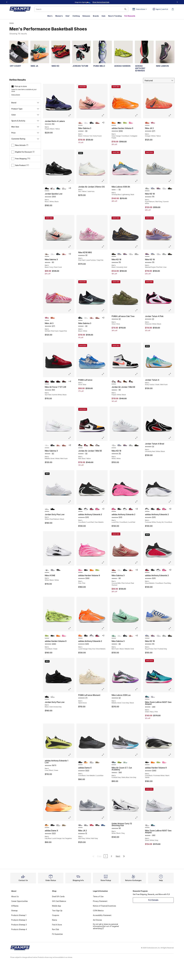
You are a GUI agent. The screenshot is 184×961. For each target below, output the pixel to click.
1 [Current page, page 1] (105, 856)
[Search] (81, 9)
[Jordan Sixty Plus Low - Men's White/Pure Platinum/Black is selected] (47, 509)
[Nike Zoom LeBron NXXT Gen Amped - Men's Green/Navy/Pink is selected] (147, 696)
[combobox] (81, 9)
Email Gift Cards (58, 896)
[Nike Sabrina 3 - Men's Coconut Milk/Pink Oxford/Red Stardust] (97, 122)
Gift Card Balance (59, 901)
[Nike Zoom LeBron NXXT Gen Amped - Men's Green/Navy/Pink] (153, 825)
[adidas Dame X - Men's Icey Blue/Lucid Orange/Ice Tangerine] (86, 762)
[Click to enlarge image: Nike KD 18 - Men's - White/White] (138, 437)
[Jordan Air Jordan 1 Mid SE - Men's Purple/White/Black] (97, 445)
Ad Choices (97, 920)
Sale (103, 16)
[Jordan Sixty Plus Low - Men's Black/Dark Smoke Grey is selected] (47, 696)
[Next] (177, 2)
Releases (86, 16)
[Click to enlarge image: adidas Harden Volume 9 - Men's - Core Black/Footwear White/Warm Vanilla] (171, 754)
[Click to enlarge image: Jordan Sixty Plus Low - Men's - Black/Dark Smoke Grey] (71, 689)
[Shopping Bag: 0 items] (173, 9)
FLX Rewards (129, 16)
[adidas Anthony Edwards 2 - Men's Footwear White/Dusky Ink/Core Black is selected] (147, 509)
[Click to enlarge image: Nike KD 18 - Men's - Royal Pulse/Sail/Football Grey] (171, 628)
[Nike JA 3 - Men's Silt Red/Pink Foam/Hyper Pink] (153, 122)
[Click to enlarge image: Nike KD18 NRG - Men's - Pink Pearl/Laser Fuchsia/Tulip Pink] (104, 246)
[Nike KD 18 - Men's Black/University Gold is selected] (114, 254)
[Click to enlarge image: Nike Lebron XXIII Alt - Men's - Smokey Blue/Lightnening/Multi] (138, 180)
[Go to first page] (93, 856)
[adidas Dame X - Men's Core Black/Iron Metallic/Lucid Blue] (52, 825)
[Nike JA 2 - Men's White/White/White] (86, 825)
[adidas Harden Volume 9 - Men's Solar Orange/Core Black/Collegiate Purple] (92, 570)
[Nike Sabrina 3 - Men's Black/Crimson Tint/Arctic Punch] (64, 254)
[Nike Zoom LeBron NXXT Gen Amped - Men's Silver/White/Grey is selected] (147, 825)
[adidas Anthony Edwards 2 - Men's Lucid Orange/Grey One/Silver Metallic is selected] (80, 635)
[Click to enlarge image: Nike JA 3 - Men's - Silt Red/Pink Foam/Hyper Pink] (71, 310)
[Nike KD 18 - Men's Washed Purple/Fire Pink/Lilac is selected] (147, 254)
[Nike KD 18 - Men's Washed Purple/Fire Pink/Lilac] (158, 188)
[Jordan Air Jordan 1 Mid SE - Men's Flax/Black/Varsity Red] (125, 381)
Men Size (25, 127)
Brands (96, 16)
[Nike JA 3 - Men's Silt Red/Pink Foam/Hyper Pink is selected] (47, 317)
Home (11, 23)
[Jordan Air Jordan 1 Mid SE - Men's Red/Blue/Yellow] (131, 381)
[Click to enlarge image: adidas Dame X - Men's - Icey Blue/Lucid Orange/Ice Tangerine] (71, 817)
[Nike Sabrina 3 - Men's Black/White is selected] (80, 317)
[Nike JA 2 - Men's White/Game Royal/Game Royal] (103, 825)
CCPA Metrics (98, 911)
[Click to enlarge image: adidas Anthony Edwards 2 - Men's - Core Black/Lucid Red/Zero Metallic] (104, 501)
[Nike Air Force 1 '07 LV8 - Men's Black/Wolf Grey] (52, 381)
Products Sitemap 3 (19, 925)
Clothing (76, 16)
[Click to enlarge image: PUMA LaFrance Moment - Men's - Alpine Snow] (104, 689)
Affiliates (14, 906)
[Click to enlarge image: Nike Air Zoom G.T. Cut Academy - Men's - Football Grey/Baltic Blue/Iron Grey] (138, 754)
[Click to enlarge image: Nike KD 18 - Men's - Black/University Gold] (138, 246)
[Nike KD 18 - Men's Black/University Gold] (170, 188)
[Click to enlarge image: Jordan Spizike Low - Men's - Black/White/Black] (71, 180)
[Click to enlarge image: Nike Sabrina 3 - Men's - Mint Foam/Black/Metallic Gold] (138, 628)
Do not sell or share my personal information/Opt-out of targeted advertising (106, 926)
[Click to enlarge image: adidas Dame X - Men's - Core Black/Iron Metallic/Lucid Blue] (104, 754)
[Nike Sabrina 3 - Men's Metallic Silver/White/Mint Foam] (86, 122)
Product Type (25, 109)
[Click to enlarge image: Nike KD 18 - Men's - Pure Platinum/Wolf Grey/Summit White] (171, 180)
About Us (15, 896)
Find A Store (57, 925)
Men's (49, 16)
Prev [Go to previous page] (99, 856)
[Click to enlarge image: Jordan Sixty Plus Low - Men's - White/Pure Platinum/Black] (71, 501)
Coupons (55, 915)
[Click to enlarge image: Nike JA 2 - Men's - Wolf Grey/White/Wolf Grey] (104, 817)
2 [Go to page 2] (111, 856)
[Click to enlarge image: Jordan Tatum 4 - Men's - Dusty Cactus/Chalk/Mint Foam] (171, 374)
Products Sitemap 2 (19, 920)
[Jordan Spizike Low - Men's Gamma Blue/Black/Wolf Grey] (58, 188)
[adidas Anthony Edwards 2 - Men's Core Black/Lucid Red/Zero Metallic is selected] (80, 509)
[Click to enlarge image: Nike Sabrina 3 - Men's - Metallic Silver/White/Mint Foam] (71, 437)
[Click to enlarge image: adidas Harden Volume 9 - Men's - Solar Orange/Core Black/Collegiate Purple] (138, 115)
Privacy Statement (100, 901)
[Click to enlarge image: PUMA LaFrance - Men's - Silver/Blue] (104, 374)
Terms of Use (98, 896)
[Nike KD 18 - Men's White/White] (164, 188)
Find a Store (15, 95)
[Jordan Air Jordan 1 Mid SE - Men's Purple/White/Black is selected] (114, 381)
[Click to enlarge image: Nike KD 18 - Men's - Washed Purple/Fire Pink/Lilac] (171, 246)
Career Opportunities (19, 901)
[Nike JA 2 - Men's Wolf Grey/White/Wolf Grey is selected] (80, 825)
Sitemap (14, 911)
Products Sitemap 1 (18, 915)
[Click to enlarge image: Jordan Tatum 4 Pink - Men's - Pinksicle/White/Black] (171, 310)
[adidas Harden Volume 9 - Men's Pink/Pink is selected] (80, 570)
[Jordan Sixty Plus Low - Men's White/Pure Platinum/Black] (52, 696)
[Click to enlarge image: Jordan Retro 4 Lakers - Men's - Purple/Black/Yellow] (71, 115)
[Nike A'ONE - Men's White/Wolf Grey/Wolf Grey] (52, 570)
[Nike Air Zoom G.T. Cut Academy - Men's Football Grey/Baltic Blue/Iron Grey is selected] (114, 762)
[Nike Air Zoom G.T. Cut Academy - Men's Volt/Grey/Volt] (119, 762)
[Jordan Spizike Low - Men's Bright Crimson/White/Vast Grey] (64, 188)
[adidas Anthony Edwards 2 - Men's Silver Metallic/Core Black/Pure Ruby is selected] (147, 570)
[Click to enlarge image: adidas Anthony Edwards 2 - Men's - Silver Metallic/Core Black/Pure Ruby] (171, 562)
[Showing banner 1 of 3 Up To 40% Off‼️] (92, 2)
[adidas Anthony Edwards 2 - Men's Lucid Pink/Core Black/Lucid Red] (97, 509)
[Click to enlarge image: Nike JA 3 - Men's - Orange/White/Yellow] (171, 115)
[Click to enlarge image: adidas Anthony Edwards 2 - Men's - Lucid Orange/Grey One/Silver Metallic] (104, 628)
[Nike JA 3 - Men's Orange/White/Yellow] (52, 317)
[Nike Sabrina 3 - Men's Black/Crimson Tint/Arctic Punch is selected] (80, 122)
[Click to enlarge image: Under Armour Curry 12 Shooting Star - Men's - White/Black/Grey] (138, 817)
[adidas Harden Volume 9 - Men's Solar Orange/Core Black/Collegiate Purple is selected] (114, 122)
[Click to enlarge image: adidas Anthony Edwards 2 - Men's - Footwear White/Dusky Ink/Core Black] (171, 501)
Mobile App (56, 906)
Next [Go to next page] (118, 856)
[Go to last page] (124, 856)
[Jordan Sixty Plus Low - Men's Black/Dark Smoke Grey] (52, 509)
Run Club (55, 929)
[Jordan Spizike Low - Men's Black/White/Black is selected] (47, 188)
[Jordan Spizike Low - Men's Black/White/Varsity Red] (52, 188)
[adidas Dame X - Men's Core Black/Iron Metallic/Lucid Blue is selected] (80, 762)
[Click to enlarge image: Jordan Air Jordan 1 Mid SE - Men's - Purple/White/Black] (138, 374)
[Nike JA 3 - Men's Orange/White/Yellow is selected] (147, 122)
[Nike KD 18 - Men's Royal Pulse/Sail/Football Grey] (153, 188)
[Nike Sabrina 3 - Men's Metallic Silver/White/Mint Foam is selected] (47, 445)
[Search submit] (125, 9)
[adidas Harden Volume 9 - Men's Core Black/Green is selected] (47, 635)
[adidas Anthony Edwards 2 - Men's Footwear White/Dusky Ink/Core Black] (86, 509)
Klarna (54, 920)
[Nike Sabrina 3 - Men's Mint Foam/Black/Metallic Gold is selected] (114, 635)
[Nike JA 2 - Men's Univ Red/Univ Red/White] (92, 825)
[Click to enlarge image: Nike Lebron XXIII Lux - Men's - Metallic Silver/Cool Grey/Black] (138, 689)
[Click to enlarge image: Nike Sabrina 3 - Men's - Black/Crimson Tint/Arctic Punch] (104, 115)
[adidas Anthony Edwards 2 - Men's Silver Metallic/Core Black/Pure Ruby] (92, 509)
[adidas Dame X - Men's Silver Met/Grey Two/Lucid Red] (92, 762)
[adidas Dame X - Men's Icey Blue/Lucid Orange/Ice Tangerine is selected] (47, 825)
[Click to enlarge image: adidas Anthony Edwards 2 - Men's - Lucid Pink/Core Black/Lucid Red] (138, 501)
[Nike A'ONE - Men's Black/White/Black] (58, 570)
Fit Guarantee (57, 934)
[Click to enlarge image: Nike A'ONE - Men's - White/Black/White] (71, 562)
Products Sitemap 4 (19, 929)
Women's (59, 16)
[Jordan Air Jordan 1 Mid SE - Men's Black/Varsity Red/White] (119, 381)
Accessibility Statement (102, 915)
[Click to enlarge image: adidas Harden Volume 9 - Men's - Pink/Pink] (104, 562)
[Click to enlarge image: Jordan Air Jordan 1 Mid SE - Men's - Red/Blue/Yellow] (104, 437)
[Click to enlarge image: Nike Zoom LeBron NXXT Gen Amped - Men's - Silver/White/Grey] (171, 817)
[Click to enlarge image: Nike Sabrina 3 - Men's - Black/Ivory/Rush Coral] (71, 246)
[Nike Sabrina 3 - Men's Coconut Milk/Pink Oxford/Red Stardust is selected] (114, 570)
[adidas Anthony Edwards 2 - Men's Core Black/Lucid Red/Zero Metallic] (119, 509)
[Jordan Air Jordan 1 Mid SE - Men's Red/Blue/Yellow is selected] (80, 445)
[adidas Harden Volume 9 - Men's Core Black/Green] (125, 122)
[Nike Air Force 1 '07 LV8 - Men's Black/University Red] (58, 381)
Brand (25, 103)
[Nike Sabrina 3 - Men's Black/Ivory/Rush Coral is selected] (47, 254)
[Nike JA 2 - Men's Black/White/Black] (97, 825)
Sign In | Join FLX (160, 9)
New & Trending (115, 16)
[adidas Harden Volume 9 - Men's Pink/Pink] (131, 122)
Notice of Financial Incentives (104, 906)
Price (25, 133)
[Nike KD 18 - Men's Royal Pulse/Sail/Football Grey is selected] (147, 635)
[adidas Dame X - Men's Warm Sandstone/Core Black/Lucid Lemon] (97, 762)
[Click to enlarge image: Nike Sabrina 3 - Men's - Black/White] (104, 310)
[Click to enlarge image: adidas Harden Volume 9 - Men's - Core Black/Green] (71, 628)
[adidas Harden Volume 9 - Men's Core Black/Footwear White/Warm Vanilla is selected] (147, 762)
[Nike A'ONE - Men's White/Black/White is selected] (47, 570)
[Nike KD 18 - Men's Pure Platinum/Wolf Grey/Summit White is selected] (147, 188)
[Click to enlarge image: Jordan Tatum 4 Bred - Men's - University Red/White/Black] (171, 437)
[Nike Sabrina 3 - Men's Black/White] (92, 122)
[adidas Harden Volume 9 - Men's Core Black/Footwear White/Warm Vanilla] (119, 122)
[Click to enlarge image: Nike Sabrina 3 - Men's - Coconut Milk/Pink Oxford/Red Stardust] (138, 562)
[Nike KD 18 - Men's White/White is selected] (114, 445)
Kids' (68, 16)
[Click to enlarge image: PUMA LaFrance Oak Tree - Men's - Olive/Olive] (138, 310)
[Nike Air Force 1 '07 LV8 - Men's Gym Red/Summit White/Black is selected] (47, 381)
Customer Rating (25, 139)
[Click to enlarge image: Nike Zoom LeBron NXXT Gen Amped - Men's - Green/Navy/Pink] (171, 689)
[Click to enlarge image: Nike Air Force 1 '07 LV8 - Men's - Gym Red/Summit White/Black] (71, 374)
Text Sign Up (57, 911)
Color (25, 115)
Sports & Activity (25, 121)
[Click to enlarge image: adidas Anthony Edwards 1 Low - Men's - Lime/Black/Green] (71, 754)
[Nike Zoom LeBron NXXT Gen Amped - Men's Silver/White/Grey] (153, 696)
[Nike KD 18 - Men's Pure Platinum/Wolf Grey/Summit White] (136, 254)
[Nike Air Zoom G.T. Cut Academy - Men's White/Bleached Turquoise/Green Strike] (125, 762)
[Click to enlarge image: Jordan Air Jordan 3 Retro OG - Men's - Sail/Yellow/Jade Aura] (104, 180)
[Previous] (7, 2)
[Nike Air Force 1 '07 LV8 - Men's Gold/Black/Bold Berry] (64, 381)
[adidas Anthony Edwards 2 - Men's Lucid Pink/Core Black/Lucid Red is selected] (114, 509)
